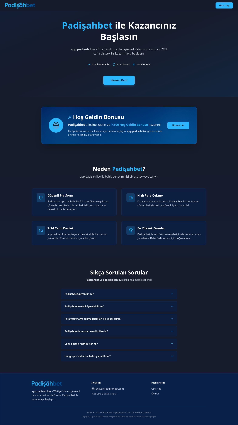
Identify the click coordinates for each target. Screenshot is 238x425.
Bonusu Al (178, 125)
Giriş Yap (224, 5)
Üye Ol (155, 393)
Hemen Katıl (119, 80)
